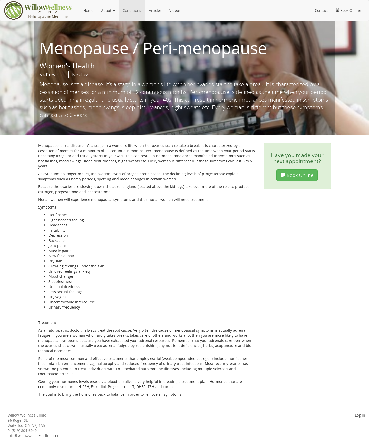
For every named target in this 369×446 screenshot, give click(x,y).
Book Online (348, 10)
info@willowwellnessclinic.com (34, 435)
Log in (360, 415)
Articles (155, 10)
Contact (321, 10)
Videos (175, 10)
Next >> (80, 75)
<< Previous (52, 75)
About (108, 10)
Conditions (132, 10)
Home (88, 10)
